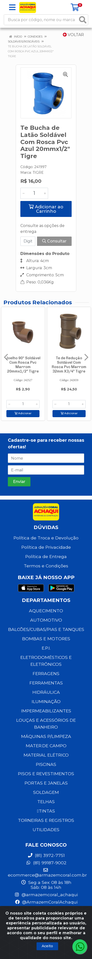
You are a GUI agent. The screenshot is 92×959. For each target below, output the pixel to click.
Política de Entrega (46, 556)
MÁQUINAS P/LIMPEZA (46, 736)
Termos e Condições (46, 565)
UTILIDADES (46, 829)
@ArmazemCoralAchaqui (46, 902)
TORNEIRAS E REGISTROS (46, 820)
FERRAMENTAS (46, 682)
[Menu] (12, 7)
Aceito (47, 946)
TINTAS (46, 810)
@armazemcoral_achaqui (46, 894)
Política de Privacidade (46, 547)
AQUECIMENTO (46, 610)
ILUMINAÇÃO (46, 701)
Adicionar (22, 413)
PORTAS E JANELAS (46, 783)
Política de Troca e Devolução (46, 537)
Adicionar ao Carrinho (46, 209)
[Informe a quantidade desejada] (34, 193)
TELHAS (46, 801)
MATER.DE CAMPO (46, 745)
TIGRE (38, 172)
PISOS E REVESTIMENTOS (46, 773)
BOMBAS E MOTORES (46, 638)
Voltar (73, 34)
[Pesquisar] (83, 20)
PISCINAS (46, 764)
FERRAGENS (46, 673)
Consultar (54, 241)
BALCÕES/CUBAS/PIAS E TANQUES (46, 629)
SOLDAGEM (46, 792)
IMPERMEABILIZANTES (46, 710)
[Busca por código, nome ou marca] (41, 20)
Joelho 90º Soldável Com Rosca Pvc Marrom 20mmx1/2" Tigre (23, 364)
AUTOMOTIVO (46, 620)
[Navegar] (5, 357)
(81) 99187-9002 (46, 862)
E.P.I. (46, 648)
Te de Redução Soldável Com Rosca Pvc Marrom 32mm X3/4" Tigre (69, 364)
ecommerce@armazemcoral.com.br (47, 873)
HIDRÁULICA (46, 692)
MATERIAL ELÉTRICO (46, 755)
